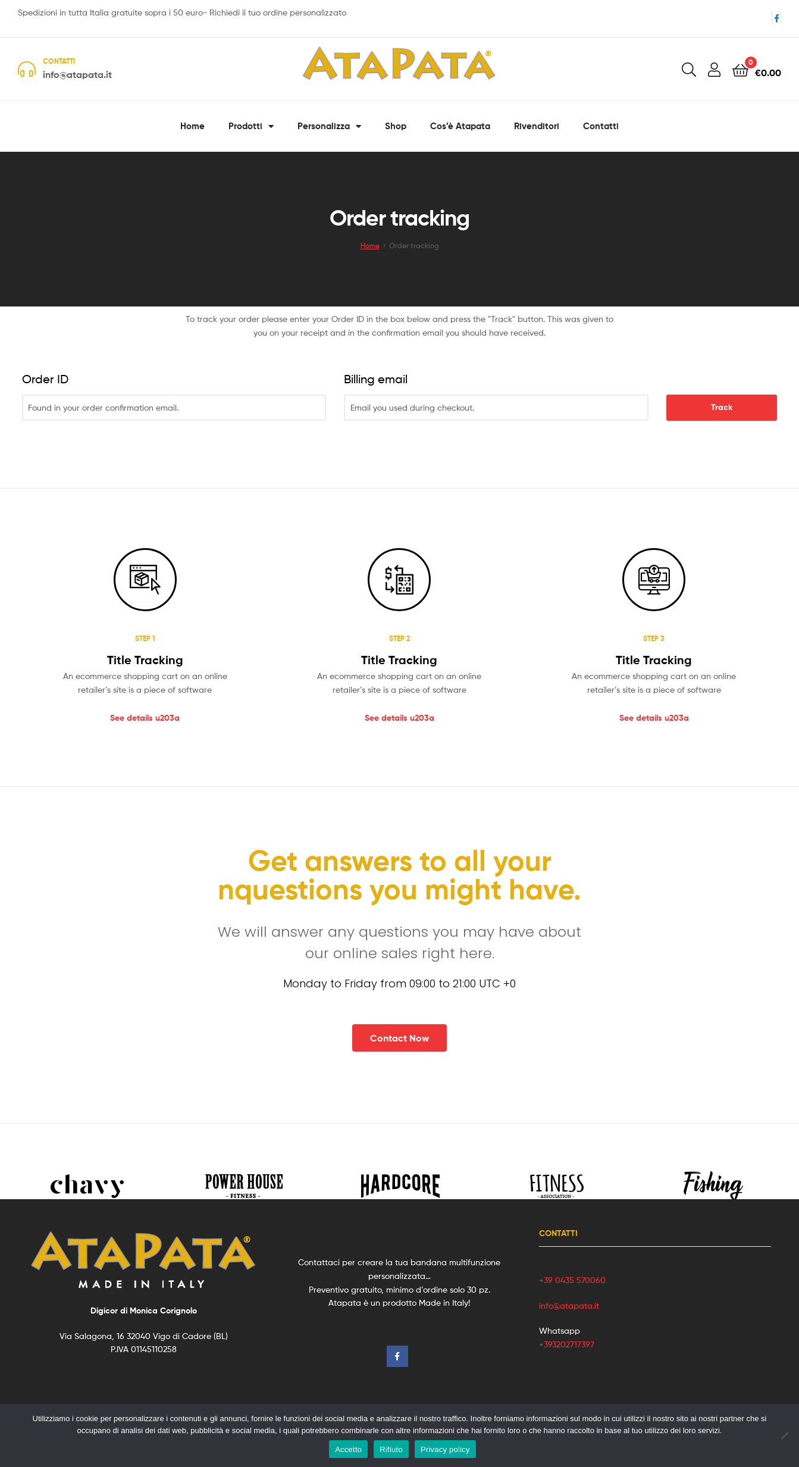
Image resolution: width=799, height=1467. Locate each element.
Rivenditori (536, 126)
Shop (395, 126)
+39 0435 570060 (572, 1280)
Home (192, 126)
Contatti (601, 126)
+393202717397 (566, 1344)
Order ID (45, 379)
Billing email (376, 379)
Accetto (348, 1449)
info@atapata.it (569, 1305)
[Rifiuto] (784, 1435)
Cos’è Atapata (460, 126)
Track (721, 407)
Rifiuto (391, 1449)
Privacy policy (445, 1449)
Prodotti (251, 126)
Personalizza (329, 126)
